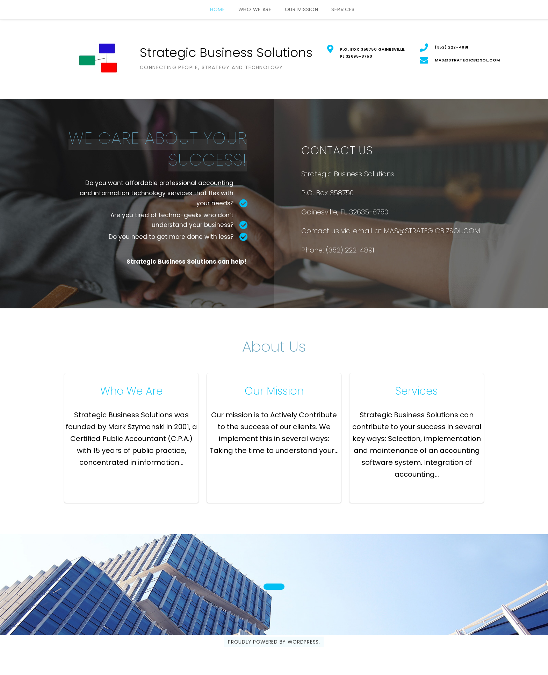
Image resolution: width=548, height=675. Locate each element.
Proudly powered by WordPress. (274, 641)
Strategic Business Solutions (226, 52)
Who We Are (255, 9)
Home (217, 9)
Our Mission (301, 9)
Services (343, 9)
